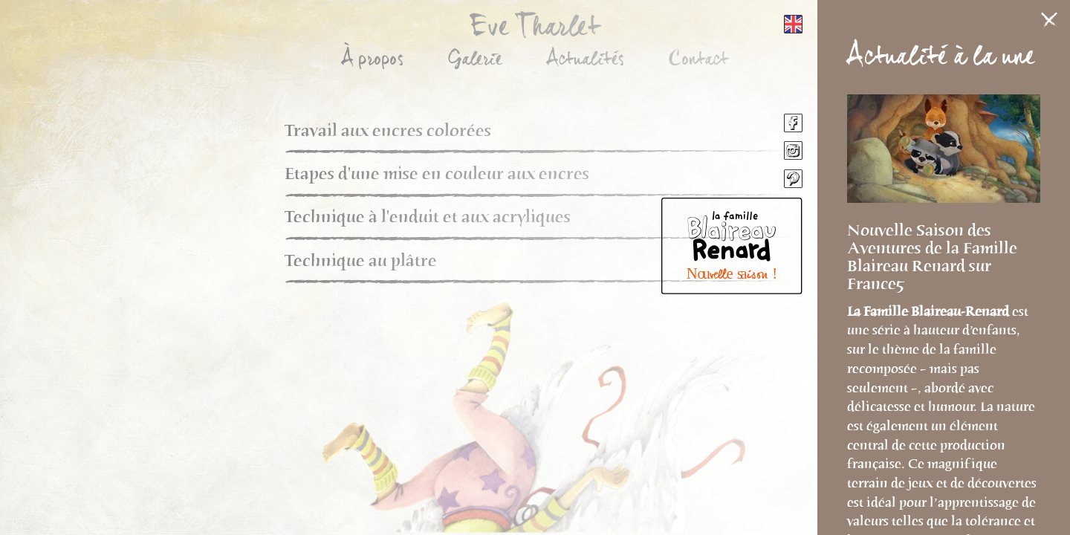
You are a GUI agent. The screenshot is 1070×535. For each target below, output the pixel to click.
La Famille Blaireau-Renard (929, 311)
